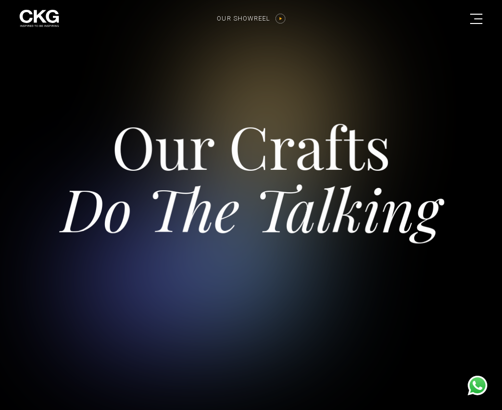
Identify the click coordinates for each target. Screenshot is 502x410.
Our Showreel (243, 18)
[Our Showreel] (280, 18)
